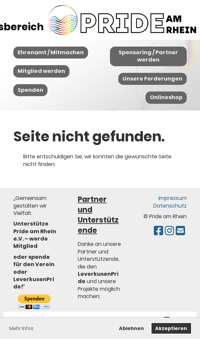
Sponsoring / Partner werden (148, 56)
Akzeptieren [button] (171, 328)
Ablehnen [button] (131, 328)
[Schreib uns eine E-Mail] (180, 230)
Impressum (172, 198)
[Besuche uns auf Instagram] (169, 230)
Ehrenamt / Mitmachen (51, 52)
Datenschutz (170, 206)
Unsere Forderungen (152, 79)
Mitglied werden (41, 71)
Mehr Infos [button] (21, 328)
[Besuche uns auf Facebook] (158, 230)
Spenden (30, 90)
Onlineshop (166, 97)
